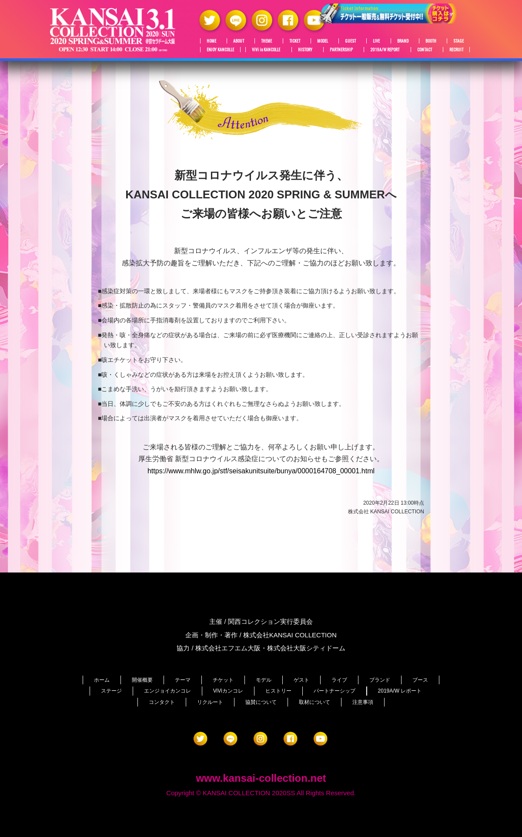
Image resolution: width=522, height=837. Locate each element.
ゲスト (301, 680)
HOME (211, 41)
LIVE (376, 41)
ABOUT (238, 41)
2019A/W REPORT (384, 49)
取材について (314, 702)
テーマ (183, 680)
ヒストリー (278, 691)
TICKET (294, 41)
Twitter (210, 21)
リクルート (210, 702)
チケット (223, 680)
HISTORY (305, 49)
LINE (237, 21)
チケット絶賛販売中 (408, 20)
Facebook (289, 21)
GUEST (350, 41)
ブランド (379, 680)
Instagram (263, 21)
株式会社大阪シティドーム (306, 648)
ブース (420, 680)
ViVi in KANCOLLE (266, 49)
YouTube (315, 21)
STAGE (458, 41)
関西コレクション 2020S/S (113, 29)
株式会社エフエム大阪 (228, 648)
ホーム (102, 680)
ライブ (339, 680)
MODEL (322, 41)
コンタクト (162, 702)
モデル (263, 680)
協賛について (261, 702)
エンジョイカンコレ (167, 691)
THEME (266, 41)
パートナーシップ (334, 691)
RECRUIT (456, 49)
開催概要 (142, 680)
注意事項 (362, 702)
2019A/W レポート (400, 691)
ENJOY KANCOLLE (220, 49)
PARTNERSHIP (341, 49)
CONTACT (424, 49)
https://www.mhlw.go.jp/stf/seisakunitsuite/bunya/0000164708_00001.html (261, 471)
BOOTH (430, 41)
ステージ (111, 691)
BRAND (402, 41)
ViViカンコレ (228, 691)
